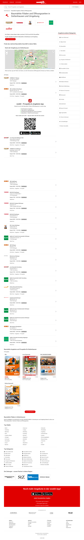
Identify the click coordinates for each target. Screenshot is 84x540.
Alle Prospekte (30, 411)
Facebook (49, 522)
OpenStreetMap (48, 68)
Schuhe (61, 99)
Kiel (41, 442)
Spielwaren (62, 103)
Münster (24, 444)
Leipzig (24, 429)
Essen (6, 442)
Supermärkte (63, 112)
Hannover (24, 428)
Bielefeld (24, 439)
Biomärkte (62, 50)
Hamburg (6, 429)
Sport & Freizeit (63, 108)
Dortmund (6, 439)
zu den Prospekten (10, 39)
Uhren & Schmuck (63, 117)
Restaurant (62, 95)
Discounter (62, 55)
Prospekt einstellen (32, 522)
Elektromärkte (63, 64)
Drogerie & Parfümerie (64, 59)
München (6, 431)
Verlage (29, 523)
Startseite (11, 522)
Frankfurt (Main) (8, 435)
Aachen (42, 435)
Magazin (75, 2)
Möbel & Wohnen (63, 81)
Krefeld (42, 444)
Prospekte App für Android (42, 501)
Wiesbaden (43, 429)
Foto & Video (7, 464)
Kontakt (29, 526)
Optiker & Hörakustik (27, 461)
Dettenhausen (7, 10)
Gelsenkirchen (43, 433)
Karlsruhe (42, 428)
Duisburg (24, 433)
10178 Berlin (75, 7)
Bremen (6, 444)
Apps (80, 2)
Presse (67, 523)
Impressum (68, 527)
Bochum (24, 435)
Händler (12, 2)
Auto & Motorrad (63, 37)
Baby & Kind (62, 42)
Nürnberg (24, 431)
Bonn (23, 440)
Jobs (67, 522)
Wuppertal (24, 437)
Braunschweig (43, 439)
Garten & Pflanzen (8, 466)
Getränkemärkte (63, 72)
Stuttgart (6, 437)
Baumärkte (62, 46)
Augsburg (42, 431)
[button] (53, 51)
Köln (5, 433)
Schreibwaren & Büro (27, 466)
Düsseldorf (7, 440)
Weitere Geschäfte (63, 126)
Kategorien (18, 2)
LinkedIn (49, 526)
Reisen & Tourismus (64, 90)
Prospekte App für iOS (42, 503)
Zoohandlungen (63, 121)
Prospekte (5, 2)
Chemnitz (42, 440)
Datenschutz (68, 524)
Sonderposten (44, 453)
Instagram (49, 524)
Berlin (45, 3)
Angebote (11, 526)
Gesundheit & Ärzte (64, 68)
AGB (67, 526)
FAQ (29, 524)
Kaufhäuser (62, 77)
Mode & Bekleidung (64, 86)
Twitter (48, 523)
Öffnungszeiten (12, 523)
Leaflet (42, 68)
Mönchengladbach (44, 437)
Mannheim (25, 442)
